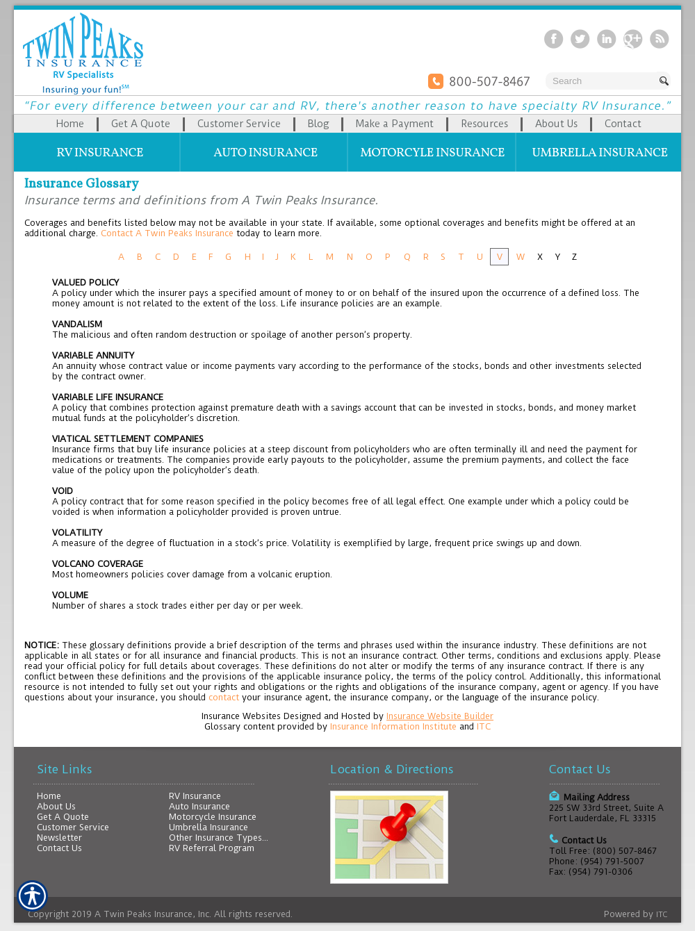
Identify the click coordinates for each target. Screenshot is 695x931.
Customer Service (73, 827)
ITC (484, 726)
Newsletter (59, 837)
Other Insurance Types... (218, 837)
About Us (56, 806)
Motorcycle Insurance (212, 816)
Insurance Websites (241, 716)
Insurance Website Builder (439, 716)
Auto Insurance (199, 806)
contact (223, 697)
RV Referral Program (211, 848)
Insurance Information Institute (393, 726)
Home (49, 796)
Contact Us (59, 848)
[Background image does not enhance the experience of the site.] (347, 124)
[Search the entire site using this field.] (601, 81)
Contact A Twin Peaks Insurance (167, 233)
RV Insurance (195, 796)
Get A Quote (63, 816)
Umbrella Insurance (208, 827)
